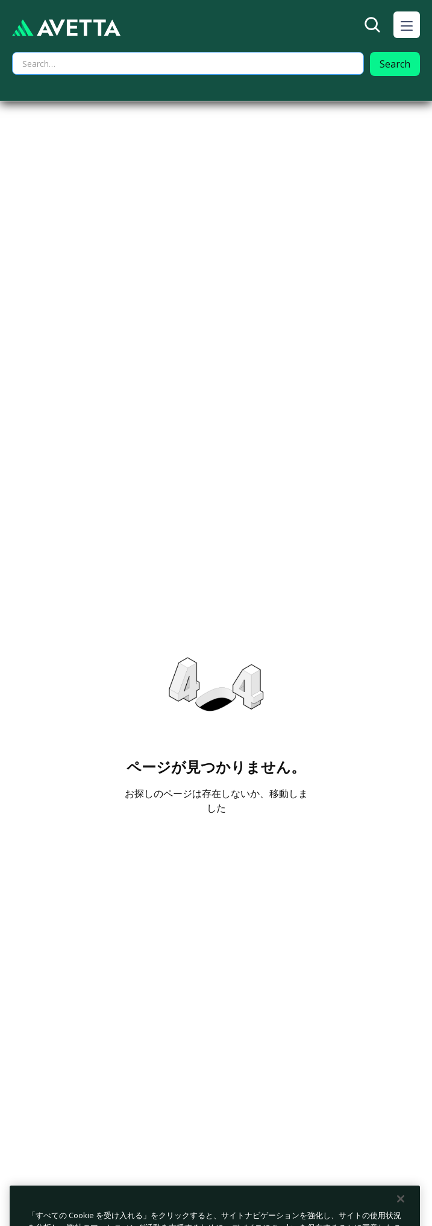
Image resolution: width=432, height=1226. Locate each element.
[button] (406, 24)
